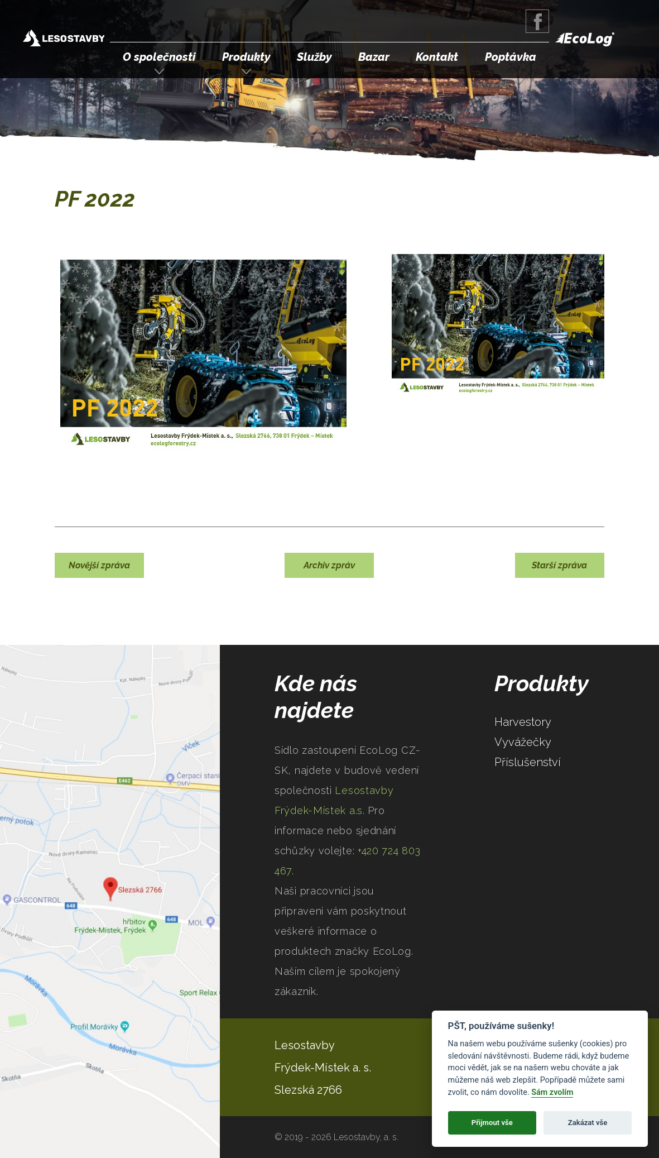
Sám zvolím (552, 1092)
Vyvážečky (522, 742)
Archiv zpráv (329, 565)
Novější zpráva (99, 565)
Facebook (537, 21)
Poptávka (510, 57)
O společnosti (159, 57)
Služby (314, 57)
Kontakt (437, 57)
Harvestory (522, 722)
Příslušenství (527, 762)
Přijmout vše (492, 1122)
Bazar (373, 57)
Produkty (246, 57)
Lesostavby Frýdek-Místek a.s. (63, 39)
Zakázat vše (588, 1122)
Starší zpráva (559, 565)
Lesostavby (305, 1045)
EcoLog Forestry (585, 39)
